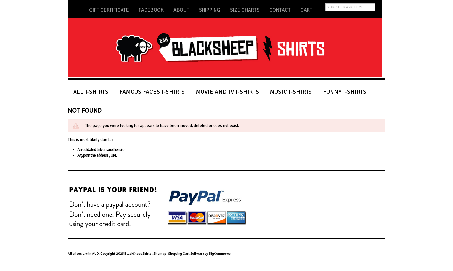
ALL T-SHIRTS (90, 91)
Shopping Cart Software (186, 254)
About (181, 10)
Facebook (151, 10)
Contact (280, 10)
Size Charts (245, 10)
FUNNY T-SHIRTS (344, 91)
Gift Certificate (109, 10)
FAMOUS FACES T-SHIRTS (152, 91)
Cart (306, 10)
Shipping (209, 10)
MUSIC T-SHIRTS (291, 91)
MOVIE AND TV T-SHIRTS (227, 91)
